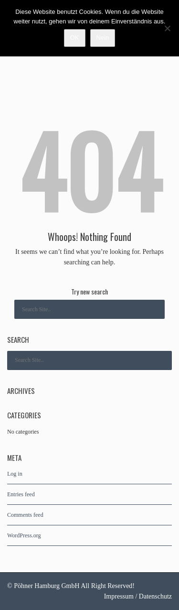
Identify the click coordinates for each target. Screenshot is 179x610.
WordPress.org (24, 535)
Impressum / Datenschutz (138, 596)
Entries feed (21, 494)
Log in (14, 473)
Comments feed (25, 515)
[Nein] (167, 28)
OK (74, 37)
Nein (102, 37)
